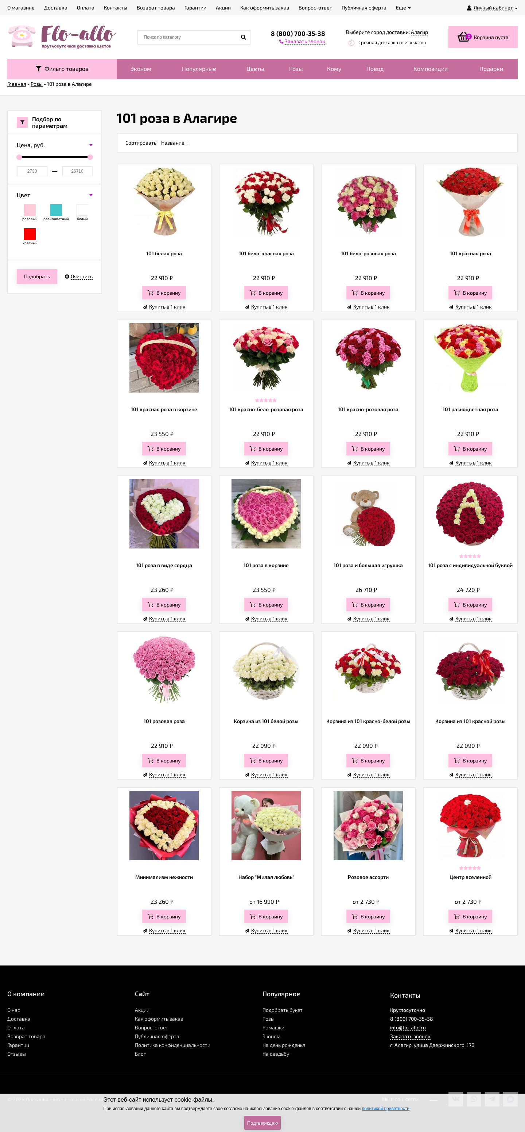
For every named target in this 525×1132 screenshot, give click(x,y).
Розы (296, 68)
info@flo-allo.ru (408, 1027)
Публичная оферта (157, 1036)
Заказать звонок (410, 1036)
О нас (13, 1010)
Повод (375, 68)
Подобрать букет (282, 1010)
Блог (140, 1054)
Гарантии (18, 1045)
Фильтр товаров (62, 68)
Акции (142, 1010)
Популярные (199, 68)
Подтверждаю (262, 1123)
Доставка (18, 1019)
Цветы (255, 68)
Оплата (16, 1027)
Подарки (491, 68)
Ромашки (273, 1027)
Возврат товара (26, 1036)
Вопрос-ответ (151, 1027)
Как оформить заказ (159, 1019)
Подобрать (37, 276)
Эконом (141, 68)
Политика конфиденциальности (172, 1045)
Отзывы (16, 1054)
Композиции (430, 68)
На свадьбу (275, 1054)
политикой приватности (385, 1108)
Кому (334, 68)
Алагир (419, 32)
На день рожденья (284, 1045)
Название (172, 142)
